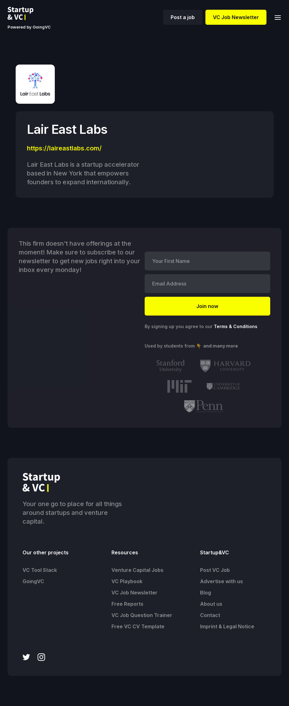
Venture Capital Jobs (137, 570)
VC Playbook (126, 581)
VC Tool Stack (40, 570)
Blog (205, 592)
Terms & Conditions (235, 326)
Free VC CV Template (137, 626)
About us (211, 604)
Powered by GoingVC (29, 26)
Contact (210, 615)
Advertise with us (221, 581)
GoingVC (33, 581)
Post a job (183, 17)
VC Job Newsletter (236, 17)
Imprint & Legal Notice (227, 626)
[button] (275, 17)
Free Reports (127, 604)
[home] (25, 13)
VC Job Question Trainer (141, 615)
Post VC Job (215, 570)
